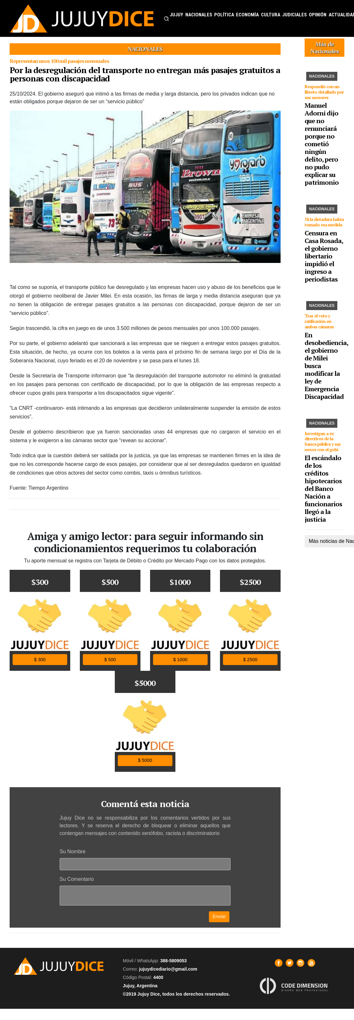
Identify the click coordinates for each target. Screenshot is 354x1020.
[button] (166, 18)
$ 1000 (180, 659)
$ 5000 (145, 760)
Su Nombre (73, 851)
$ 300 (40, 659)
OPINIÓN (317, 15)
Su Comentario (77, 879)
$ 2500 (250, 659)
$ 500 (110, 659)
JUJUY (176, 15)
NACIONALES (198, 15)
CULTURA (270, 15)
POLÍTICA (224, 15)
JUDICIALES (294, 15)
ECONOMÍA (247, 15)
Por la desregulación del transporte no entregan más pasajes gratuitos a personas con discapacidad (145, 74)
